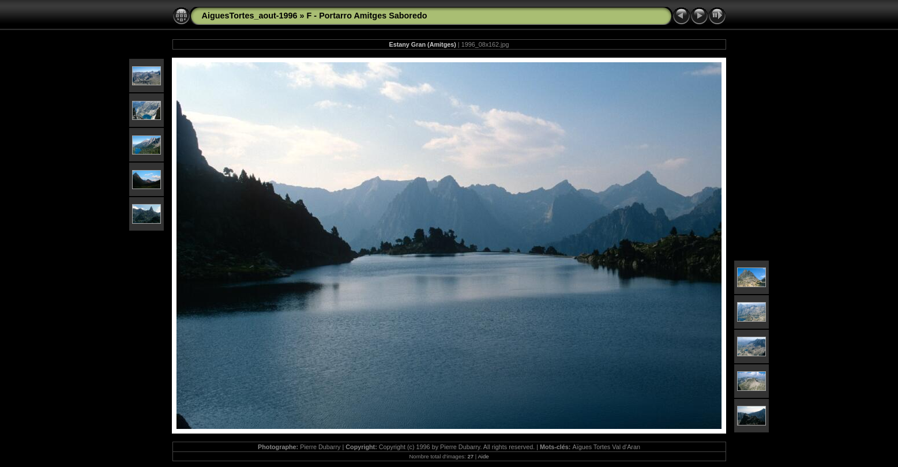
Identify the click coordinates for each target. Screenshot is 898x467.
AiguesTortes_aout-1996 (250, 15)
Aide (483, 456)
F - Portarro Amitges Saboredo (367, 15)
